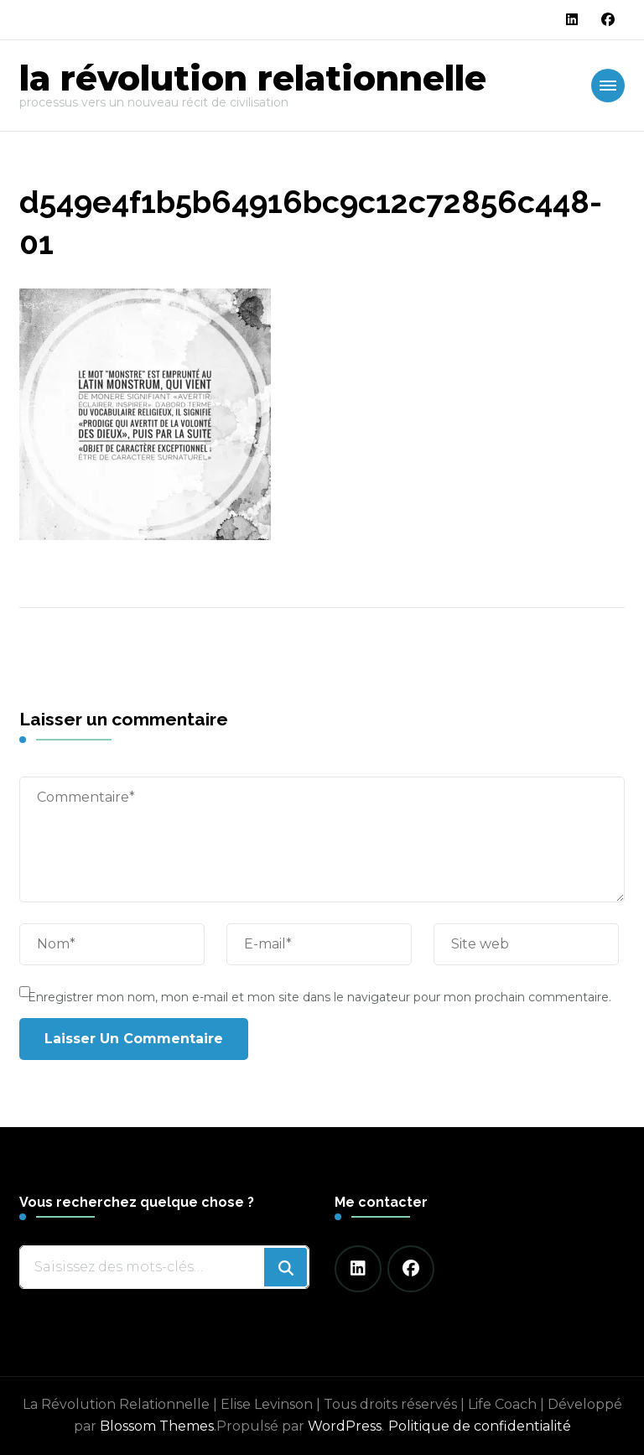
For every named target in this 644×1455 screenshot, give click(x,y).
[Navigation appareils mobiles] (608, 85)
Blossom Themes (157, 1426)
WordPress (345, 1426)
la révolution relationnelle (252, 78)
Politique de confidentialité (479, 1426)
